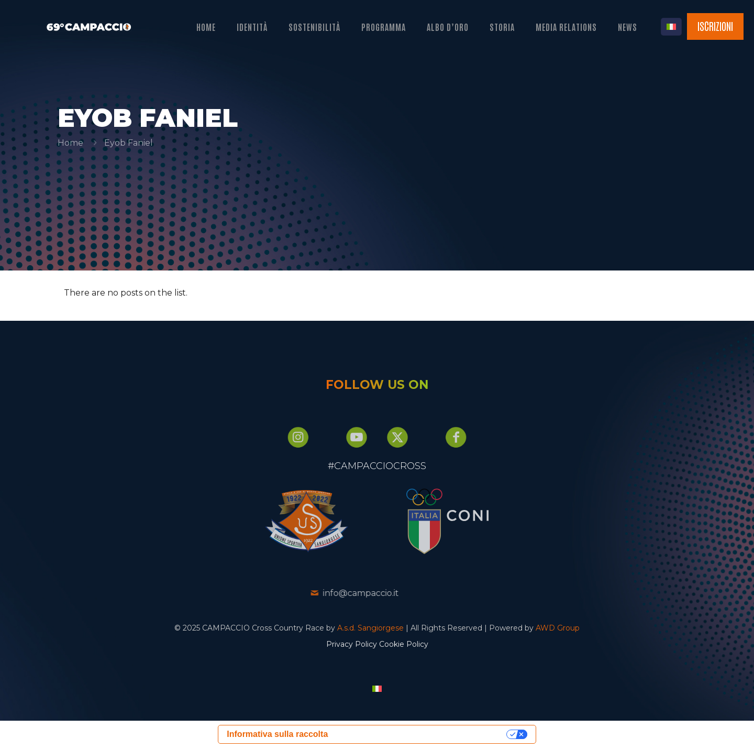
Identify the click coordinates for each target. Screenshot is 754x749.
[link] (274, 522)
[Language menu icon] (671, 27)
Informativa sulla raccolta (277, 735)
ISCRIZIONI (715, 25)
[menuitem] (377, 689)
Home (70, 143)
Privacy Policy (351, 645)
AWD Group (558, 629)
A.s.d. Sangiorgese (370, 629)
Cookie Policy (403, 645)
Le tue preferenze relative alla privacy (419, 735)
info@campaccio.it (329, 594)
